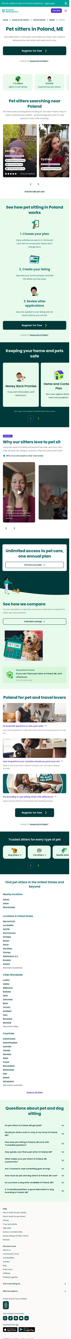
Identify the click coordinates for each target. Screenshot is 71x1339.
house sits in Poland (39, 61)
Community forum (11, 1254)
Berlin (5, 1003)
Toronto (6, 1007)
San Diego (7, 948)
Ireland (6, 1077)
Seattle (6, 929)
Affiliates (6, 1273)
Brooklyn (7, 960)
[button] (19, 492)
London (6, 980)
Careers (6, 1261)
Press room (7, 1269)
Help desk (7, 1228)
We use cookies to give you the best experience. (28, 3)
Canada (6, 1050)
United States (9, 1038)
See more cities (10, 1026)
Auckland (7, 1011)
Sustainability (8, 1258)
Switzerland (8, 1081)
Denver (6, 940)
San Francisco (9, 933)
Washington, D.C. (10, 956)
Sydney (6, 984)
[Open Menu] (65, 11)
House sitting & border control (15, 1236)
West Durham (9, 907)
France (6, 1062)
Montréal (7, 1022)
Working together (10, 1277)
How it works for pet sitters (14, 1216)
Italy (5, 1073)
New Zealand (8, 1066)
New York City (9, 921)
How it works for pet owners (14, 1212)
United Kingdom (10, 1042)
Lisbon (6, 903)
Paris (5, 1015)
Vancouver (8, 999)
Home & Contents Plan (12, 1232)
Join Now (56, 10)
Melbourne (8, 988)
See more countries (12, 1085)
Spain (5, 1058)
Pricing (6, 1220)
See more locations (12, 967)
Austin (6, 944)
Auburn (6, 899)
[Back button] (31, 184)
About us (6, 1250)
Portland (7, 937)
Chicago (7, 952)
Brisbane (7, 991)
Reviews (6, 1239)
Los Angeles (8, 925)
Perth (5, 995)
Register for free (34, 51)
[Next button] (38, 184)
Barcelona (7, 1019)
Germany (7, 1054)
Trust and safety (10, 1224)
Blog (4, 1265)
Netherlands (8, 1069)
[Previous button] (6, 528)
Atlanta (6, 964)
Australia (7, 1046)
